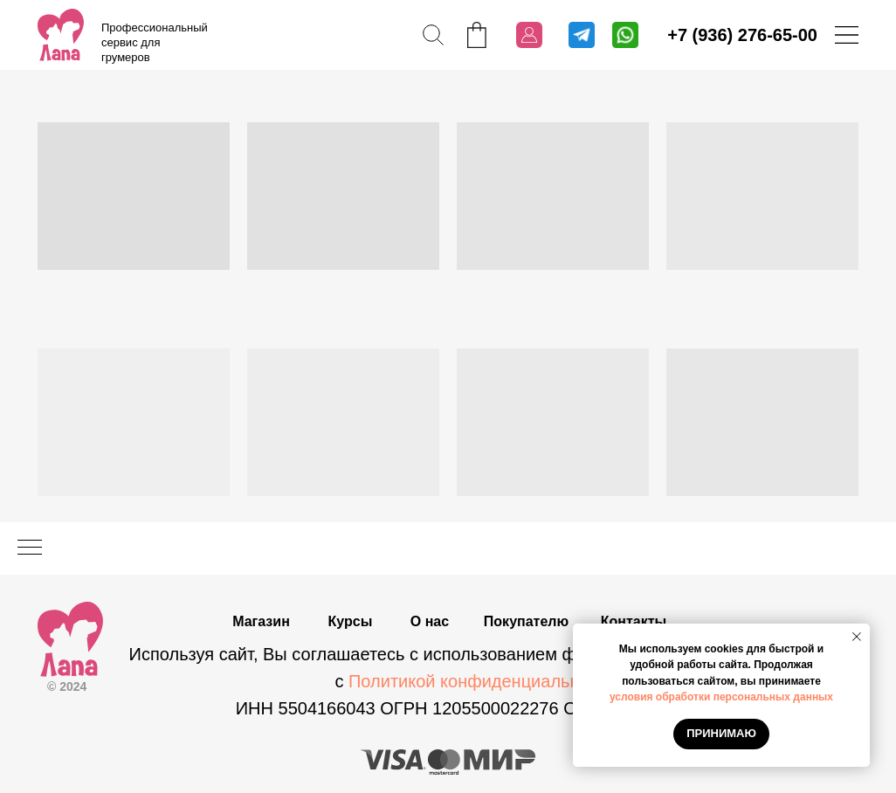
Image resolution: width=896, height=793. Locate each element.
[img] (61, 35)
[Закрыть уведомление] (856, 636)
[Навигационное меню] (29, 548)
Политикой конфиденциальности (482, 681)
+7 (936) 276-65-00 (742, 35)
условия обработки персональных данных (721, 697)
